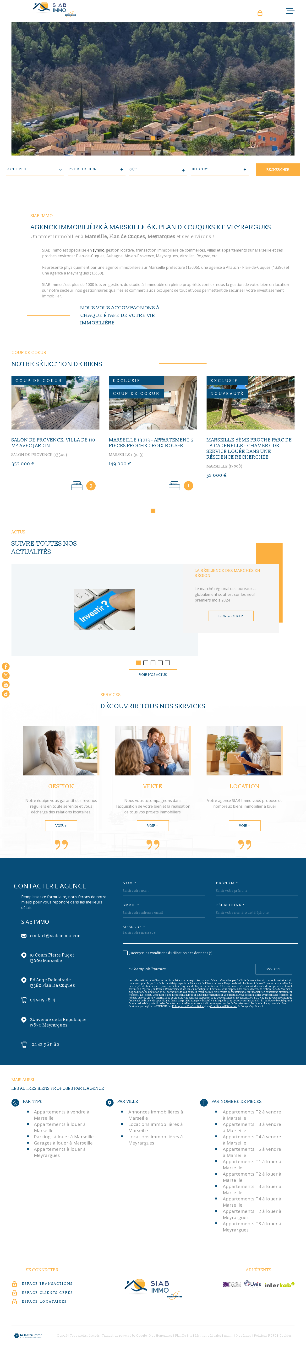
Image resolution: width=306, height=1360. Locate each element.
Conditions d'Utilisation (223, 1007)
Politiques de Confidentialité (188, 1007)
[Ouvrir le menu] (290, 10)
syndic (98, 261)
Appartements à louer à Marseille (60, 1129)
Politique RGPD (265, 1337)
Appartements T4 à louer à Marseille (252, 1203)
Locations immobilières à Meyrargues (155, 1141)
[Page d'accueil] (54, 9)
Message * (134, 928)
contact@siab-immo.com (56, 937)
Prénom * (227, 884)
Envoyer (274, 970)
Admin (229, 1337)
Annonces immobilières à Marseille (155, 1116)
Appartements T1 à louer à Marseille (252, 1166)
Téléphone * (230, 906)
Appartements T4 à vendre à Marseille (252, 1141)
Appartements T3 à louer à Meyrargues (252, 1228)
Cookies (285, 1337)
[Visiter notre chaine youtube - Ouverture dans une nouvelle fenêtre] (6, 684)
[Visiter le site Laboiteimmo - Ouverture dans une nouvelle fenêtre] (28, 1337)
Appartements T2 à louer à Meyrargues (252, 1215)
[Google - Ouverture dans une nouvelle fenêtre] (6, 694)
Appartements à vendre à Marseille (61, 1116)
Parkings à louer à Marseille (64, 1138)
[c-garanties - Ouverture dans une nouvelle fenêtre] (231, 1286)
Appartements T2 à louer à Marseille (252, 1178)
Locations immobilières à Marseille (155, 1129)
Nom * (130, 884)
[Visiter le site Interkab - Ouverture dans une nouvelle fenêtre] (280, 1286)
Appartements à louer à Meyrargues (60, 1153)
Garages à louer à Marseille (63, 1144)
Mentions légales (208, 1337)
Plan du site (183, 1337)
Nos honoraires (160, 1337)
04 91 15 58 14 (42, 1001)
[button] (147, 138)
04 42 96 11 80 (45, 1046)
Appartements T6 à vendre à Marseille (252, 1153)
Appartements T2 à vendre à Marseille (252, 1116)
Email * (131, 906)
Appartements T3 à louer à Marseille (252, 1191)
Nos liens (243, 1337)
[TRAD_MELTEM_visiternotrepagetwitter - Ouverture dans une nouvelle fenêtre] (6, 675)
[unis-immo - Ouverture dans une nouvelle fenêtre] (252, 1286)
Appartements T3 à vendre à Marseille (252, 1129)
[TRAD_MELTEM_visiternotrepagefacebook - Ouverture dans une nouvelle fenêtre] (6, 666)
